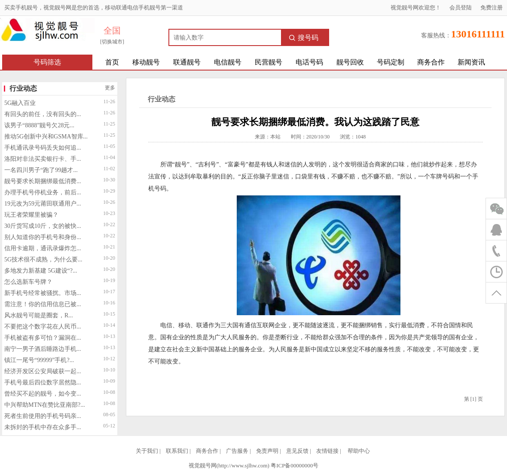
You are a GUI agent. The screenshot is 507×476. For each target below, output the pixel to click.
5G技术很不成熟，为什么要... (43, 259)
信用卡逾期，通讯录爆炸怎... (42, 248)
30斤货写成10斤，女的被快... (42, 226)
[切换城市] (112, 42)
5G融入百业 (20, 103)
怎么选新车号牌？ (28, 282)
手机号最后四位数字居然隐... (42, 382)
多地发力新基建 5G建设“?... (40, 270)
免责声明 (267, 451)
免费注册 (491, 7)
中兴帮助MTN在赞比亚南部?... (44, 405)
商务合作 (431, 62)
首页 (112, 62)
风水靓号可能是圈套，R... (38, 315)
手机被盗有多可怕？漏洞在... (42, 338)
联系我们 (177, 451)
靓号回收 (350, 62)
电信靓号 (227, 62)
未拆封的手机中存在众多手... (42, 427)
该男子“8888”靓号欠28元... (39, 125)
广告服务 (237, 451)
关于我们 (147, 451)
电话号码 (309, 62)
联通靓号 (187, 62)
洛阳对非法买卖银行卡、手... (42, 159)
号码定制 (390, 62)
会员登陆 (460, 7)
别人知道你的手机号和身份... (42, 237)
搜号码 (303, 37)
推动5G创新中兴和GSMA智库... (46, 136)
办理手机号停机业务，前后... (42, 192)
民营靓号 (268, 62)
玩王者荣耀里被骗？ (31, 215)
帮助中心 (359, 451)
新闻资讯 (471, 62)
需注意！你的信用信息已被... (42, 304)
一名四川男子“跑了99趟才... (41, 170)
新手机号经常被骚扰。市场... (42, 293)
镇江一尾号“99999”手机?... (39, 360)
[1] (473, 399)
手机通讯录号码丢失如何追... (42, 147)
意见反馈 (297, 451)
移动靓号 (146, 62)
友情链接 (327, 451)
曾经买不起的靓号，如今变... (42, 393)
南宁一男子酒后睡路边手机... (42, 349)
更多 (110, 88)
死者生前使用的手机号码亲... (42, 416)
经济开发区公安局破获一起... (42, 371)
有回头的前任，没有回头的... (42, 114)
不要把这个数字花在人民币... (42, 326)
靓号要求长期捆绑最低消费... (42, 181)
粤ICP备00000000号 (294, 465)
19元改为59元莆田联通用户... (42, 203)
